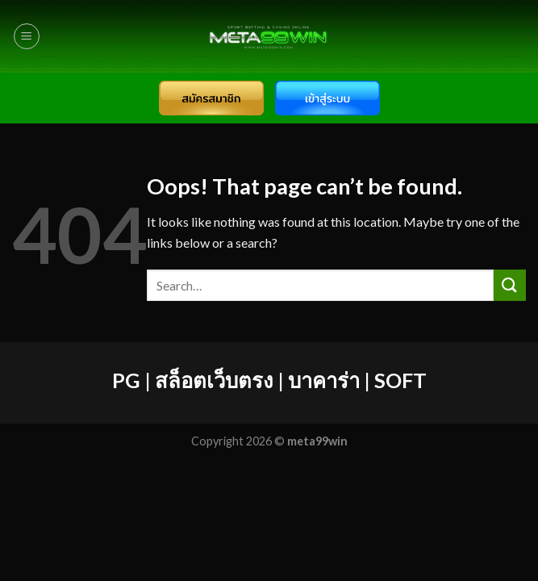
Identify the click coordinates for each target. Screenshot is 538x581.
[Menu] (27, 36)
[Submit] (510, 285)
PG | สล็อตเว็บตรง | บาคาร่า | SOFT (269, 380)
